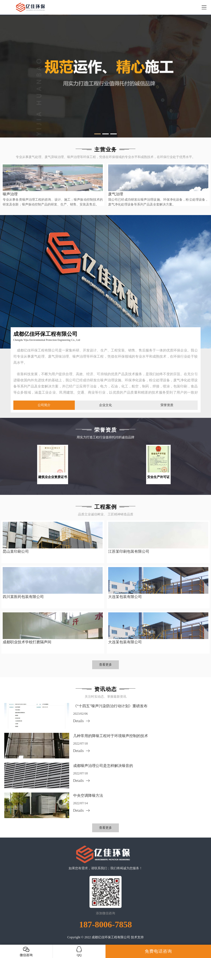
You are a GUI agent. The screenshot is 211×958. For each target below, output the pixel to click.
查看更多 (105, 664)
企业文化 (105, 405)
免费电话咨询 (158, 951)
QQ (79, 951)
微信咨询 (26, 951)
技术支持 (137, 937)
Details (78, 721)
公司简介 (44, 405)
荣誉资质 (167, 405)
